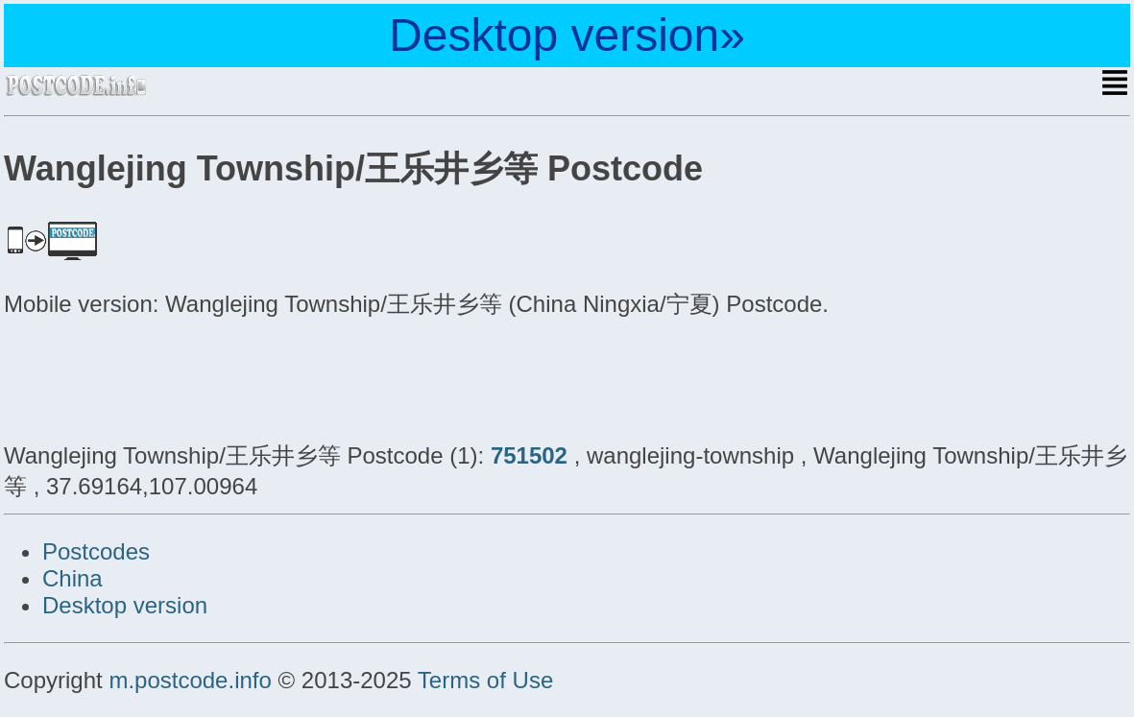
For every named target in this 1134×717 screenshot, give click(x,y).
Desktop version (124, 605)
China (72, 578)
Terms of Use (485, 680)
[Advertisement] (157, 377)
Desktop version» (567, 35)
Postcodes (96, 551)
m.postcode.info (190, 680)
